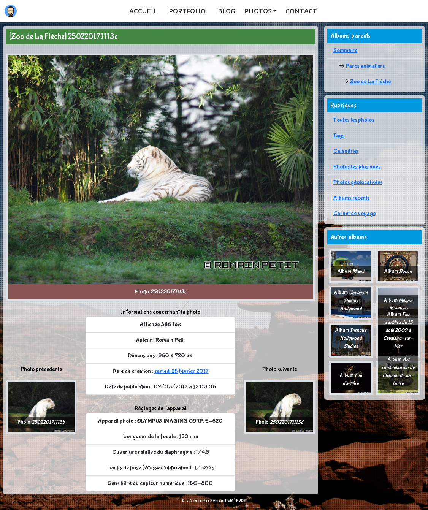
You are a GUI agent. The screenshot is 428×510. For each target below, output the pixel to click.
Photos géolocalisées (357, 182)
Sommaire (345, 50)
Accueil (143, 11)
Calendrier (346, 151)
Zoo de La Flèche (370, 81)
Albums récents (351, 197)
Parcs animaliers (365, 66)
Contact (301, 11)
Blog (226, 11)
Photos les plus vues (356, 166)
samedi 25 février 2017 (181, 371)
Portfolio (187, 11)
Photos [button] (258, 11)
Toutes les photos (353, 120)
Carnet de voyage (354, 213)
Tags (338, 135)
